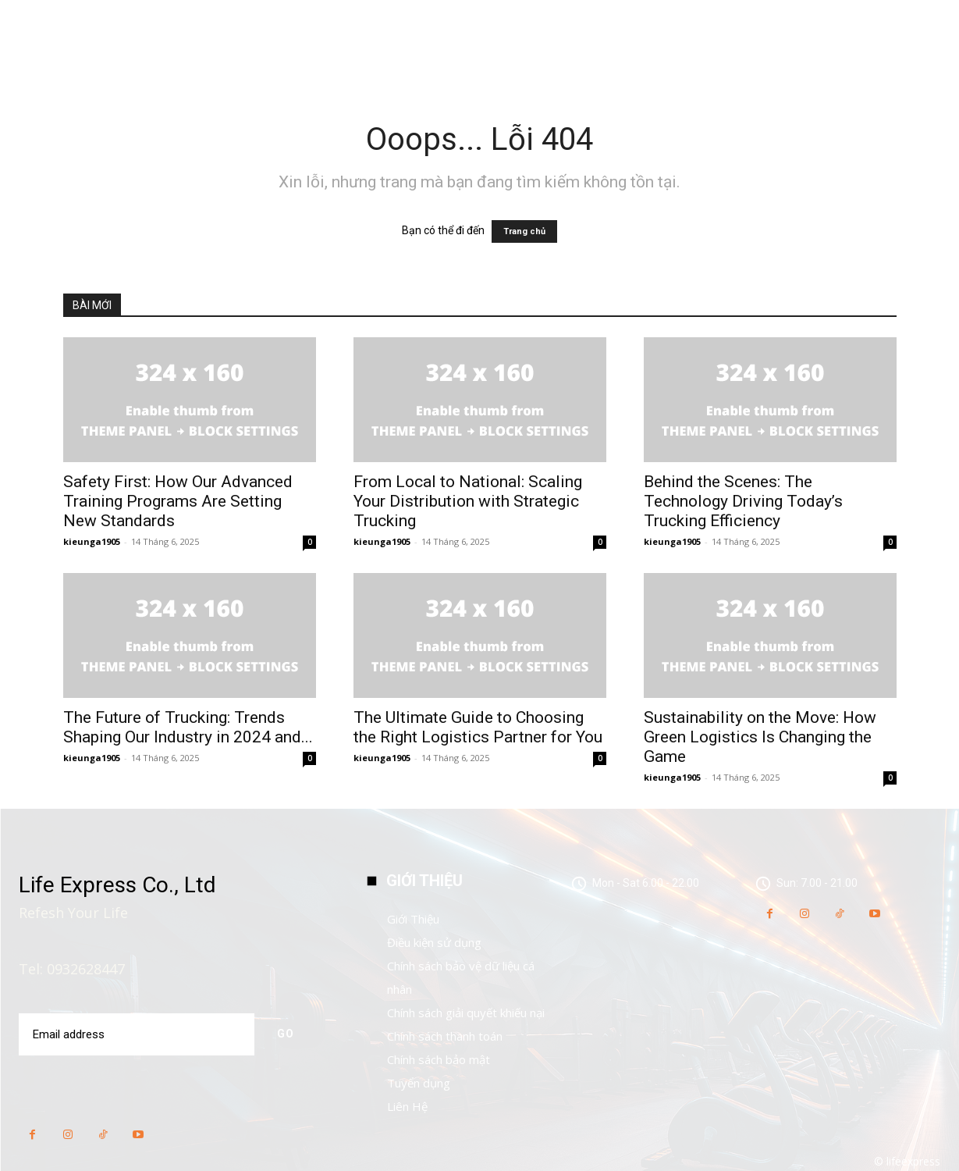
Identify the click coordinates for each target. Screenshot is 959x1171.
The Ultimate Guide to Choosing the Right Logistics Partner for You (477, 727)
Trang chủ (524, 231)
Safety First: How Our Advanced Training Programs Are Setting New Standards (178, 501)
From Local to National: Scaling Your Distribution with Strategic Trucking (467, 501)
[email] (136, 1034)
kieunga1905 (91, 541)
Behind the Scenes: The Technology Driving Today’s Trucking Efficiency (743, 501)
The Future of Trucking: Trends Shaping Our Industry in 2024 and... (188, 727)
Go (285, 1033)
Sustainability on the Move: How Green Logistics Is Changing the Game (760, 737)
